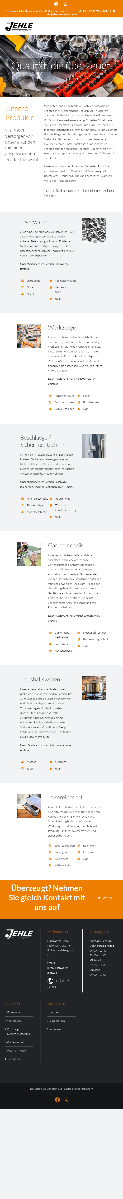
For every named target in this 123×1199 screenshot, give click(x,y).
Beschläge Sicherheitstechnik (18, 1031)
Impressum (56, 1029)
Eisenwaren (14, 1012)
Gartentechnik (16, 1042)
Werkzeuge (14, 1020)
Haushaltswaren (17, 1050)
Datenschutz (57, 1020)
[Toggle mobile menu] (116, 23)
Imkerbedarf (14, 1059)
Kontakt (54, 1012)
